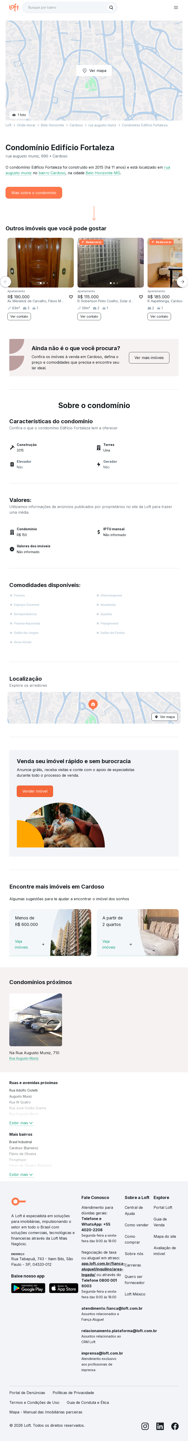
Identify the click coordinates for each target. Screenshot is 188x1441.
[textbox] (69, 7)
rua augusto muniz (102, 125)
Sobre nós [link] (134, 1253)
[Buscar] (111, 7)
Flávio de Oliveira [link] (22, 1154)
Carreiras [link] (133, 1265)
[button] (94, 708)
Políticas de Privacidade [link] (73, 1392)
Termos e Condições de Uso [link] (34, 1402)
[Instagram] (145, 1427)
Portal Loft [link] (163, 1207)
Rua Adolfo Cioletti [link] (23, 1090)
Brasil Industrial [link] (20, 1142)
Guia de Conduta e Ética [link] (88, 1402)
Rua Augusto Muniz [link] (24, 1114)
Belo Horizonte (52, 125)
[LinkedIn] (160, 1427)
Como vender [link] (137, 1225)
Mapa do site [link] (165, 1236)
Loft (8, 125)
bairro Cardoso (52, 173)
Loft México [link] (135, 1294)
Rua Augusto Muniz (24, 1058)
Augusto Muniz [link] (20, 1096)
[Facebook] (175, 1427)
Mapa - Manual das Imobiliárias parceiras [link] (45, 1412)
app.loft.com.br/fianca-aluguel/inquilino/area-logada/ (103, 1269)
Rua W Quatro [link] (20, 1102)
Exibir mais (21, 1123)
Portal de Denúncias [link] (27, 1392)
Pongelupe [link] (17, 1160)
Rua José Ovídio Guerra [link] (27, 1108)
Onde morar (26, 125)
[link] (149, 357)
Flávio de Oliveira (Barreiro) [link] (30, 1165)
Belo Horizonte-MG (103, 173)
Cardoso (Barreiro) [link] (23, 1148)
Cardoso (76, 125)
